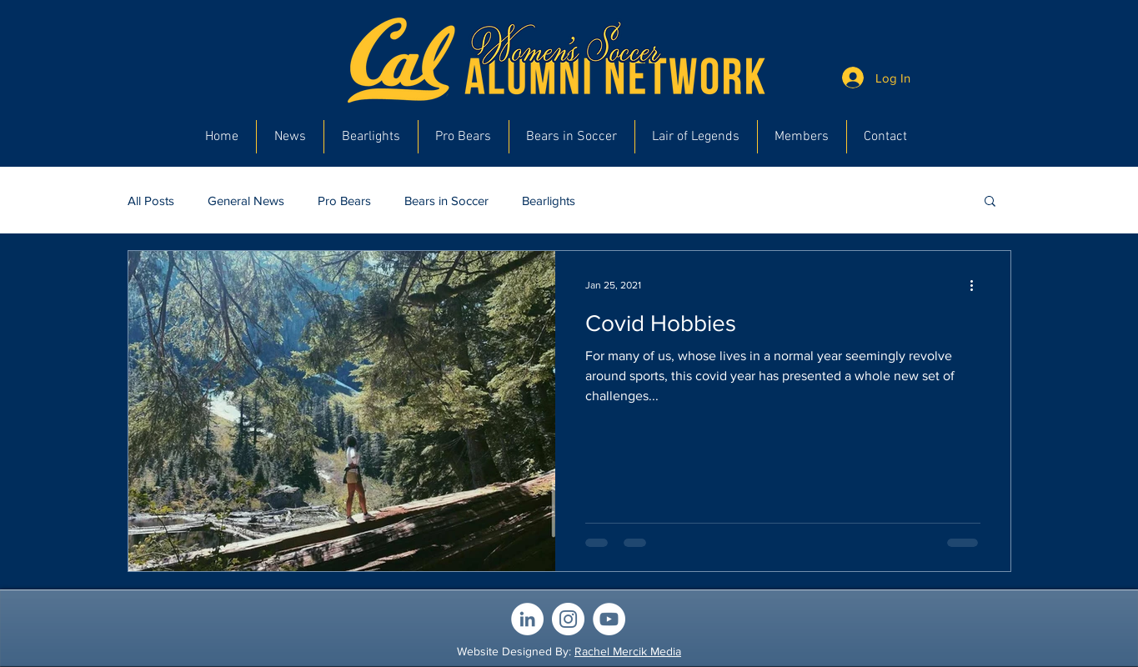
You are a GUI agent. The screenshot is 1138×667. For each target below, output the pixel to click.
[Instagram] (568, 619)
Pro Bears (344, 200)
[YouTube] (609, 619)
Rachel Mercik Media (627, 651)
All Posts (151, 200)
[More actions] (978, 285)
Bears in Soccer (446, 200)
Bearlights (548, 200)
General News (246, 200)
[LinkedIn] (527, 619)
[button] (990, 202)
